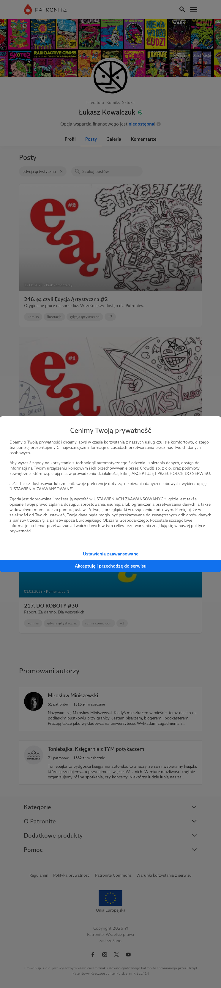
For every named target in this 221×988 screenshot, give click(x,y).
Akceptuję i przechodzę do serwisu (110, 566)
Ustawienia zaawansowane (110, 554)
